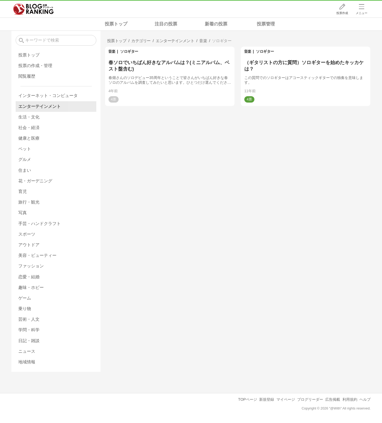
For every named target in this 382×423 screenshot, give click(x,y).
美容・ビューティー (37, 255)
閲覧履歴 (26, 76)
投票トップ (116, 24)
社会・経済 (29, 127)
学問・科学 (29, 330)
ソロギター (129, 51)
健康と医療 (29, 138)
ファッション (31, 266)
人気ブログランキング (33, 9)
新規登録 (266, 399)
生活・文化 (29, 117)
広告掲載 (332, 399)
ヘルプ (365, 399)
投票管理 (266, 24)
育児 (22, 191)
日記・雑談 (29, 340)
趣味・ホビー (31, 287)
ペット (24, 149)
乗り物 (24, 308)
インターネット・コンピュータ (48, 95)
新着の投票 (216, 24)
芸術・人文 (29, 319)
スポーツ (26, 234)
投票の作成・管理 (35, 65)
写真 (22, 212)
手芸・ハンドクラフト (39, 223)
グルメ (24, 159)
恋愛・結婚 (29, 277)
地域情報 (26, 362)
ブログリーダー (310, 399)
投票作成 (342, 13)
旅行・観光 (29, 202)
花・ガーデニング (35, 181)
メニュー (361, 13)
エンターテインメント (39, 106)
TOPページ (247, 399)
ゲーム (24, 298)
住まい (24, 170)
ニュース (26, 351)
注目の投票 (166, 24)
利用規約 (349, 399)
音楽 (111, 51)
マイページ (285, 399)
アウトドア (29, 245)
